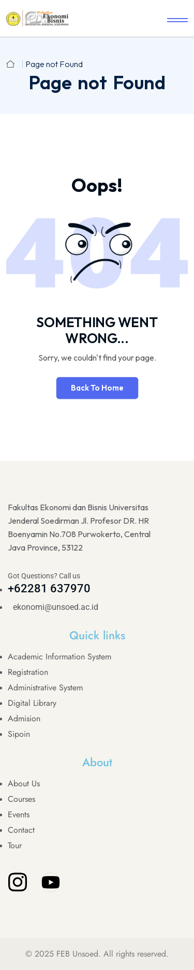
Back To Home (97, 388)
